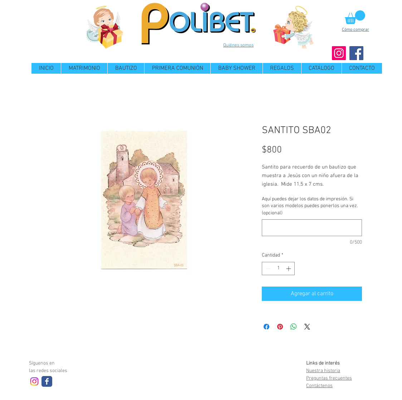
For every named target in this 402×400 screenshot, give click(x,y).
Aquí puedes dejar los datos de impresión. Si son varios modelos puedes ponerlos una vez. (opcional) (310, 206)
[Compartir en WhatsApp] (293, 326)
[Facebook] (356, 53)
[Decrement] (267, 268)
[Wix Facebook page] (46, 381)
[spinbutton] (278, 268)
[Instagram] (339, 53)
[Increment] (289, 268)
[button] (355, 17)
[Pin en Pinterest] (280, 326)
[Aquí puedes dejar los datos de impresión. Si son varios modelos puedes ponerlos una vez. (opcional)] (312, 228)
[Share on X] (307, 326)
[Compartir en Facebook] (266, 326)
